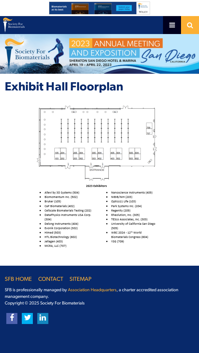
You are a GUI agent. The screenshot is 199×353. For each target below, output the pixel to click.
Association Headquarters (92, 290)
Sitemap (80, 279)
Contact (50, 279)
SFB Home (18, 279)
